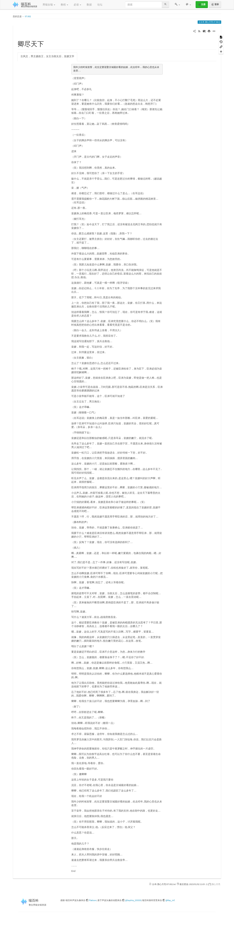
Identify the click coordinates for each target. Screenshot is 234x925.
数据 (89, 4)
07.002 (28, 16)
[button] (177, 4)
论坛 (99, 4)
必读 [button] (77, 4)
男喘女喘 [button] (49, 4)
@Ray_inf (170, 900)
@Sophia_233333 (133, 900)
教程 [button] (64, 4)
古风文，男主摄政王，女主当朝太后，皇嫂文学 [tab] (47, 56)
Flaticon (93, 900)
